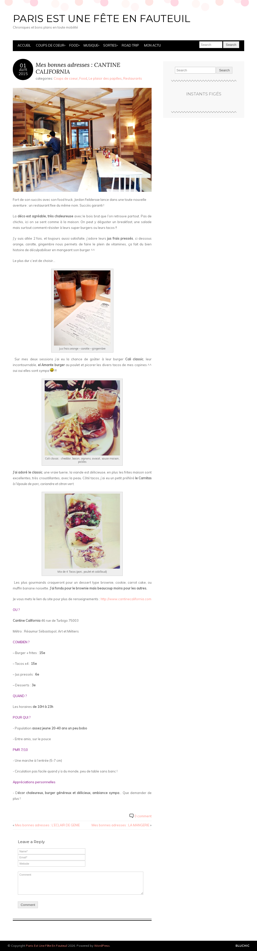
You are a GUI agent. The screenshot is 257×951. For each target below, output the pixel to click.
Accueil (24, 45)
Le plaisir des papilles (105, 78)
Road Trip (130, 45)
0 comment (143, 816)
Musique (91, 45)
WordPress (102, 945)
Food (74, 45)
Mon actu (152, 45)
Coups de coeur (50, 45)
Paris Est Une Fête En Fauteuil (101, 18)
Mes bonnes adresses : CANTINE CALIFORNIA (78, 68)
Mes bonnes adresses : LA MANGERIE (120, 825)
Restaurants (132, 78)
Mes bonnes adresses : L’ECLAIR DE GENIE (47, 825)
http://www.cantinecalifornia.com (126, 599)
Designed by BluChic (242, 945)
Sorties (110, 45)
